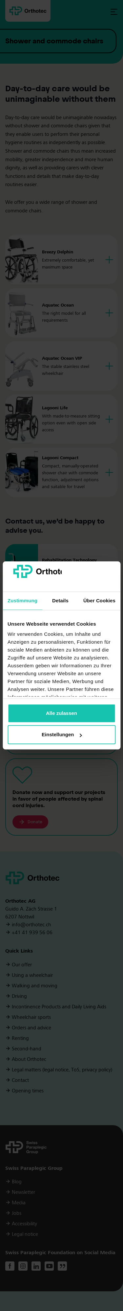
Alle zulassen (61, 713)
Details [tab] (60, 600)
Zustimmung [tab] (22, 600)
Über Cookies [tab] (99, 600)
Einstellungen (62, 735)
